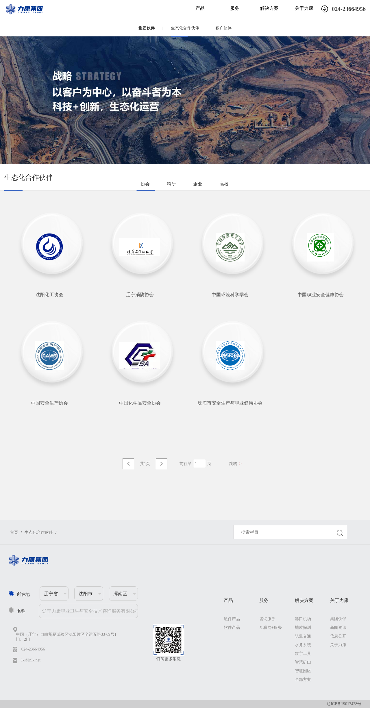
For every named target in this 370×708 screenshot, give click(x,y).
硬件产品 (232, 619)
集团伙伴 (150, 28)
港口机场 (303, 619)
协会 (145, 183)
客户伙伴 (223, 28)
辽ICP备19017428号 (344, 704)
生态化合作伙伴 (185, 28)
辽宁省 (51, 593)
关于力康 (304, 8)
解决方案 (269, 8)
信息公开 (338, 636)
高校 (224, 183)
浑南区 (120, 593)
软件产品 (232, 627)
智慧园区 (303, 671)
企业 (197, 183)
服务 (234, 8)
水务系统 (303, 645)
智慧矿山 (303, 662)
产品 (200, 8)
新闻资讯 (338, 627)
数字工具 (303, 653)
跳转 (235, 464)
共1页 (145, 464)
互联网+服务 (270, 627)
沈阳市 (85, 593)
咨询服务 (267, 619)
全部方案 (303, 679)
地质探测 (303, 627)
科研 (171, 183)
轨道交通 (303, 636)
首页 (14, 532)
